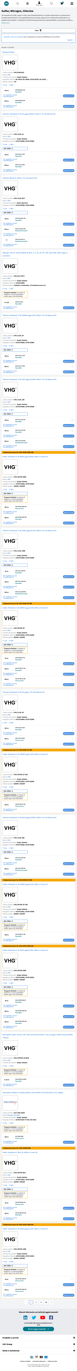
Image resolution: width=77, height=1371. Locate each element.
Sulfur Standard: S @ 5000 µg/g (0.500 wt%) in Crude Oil (25, 457)
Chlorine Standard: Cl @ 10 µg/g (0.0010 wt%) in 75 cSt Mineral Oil (29, 114)
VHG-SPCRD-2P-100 (21, 905)
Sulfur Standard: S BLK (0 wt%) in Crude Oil (20, 1152)
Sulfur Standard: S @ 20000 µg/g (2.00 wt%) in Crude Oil (25, 884)
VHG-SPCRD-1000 (20, 1249)
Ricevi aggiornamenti (37, 1329)
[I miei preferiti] (51, 3)
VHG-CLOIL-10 (19, 134)
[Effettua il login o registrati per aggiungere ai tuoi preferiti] (72, 90)
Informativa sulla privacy (39, 1361)
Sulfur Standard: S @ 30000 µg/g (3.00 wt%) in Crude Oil (25, 608)
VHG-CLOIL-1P (19, 336)
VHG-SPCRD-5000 (20, 477)
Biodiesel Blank (8, 52)
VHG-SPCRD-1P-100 (21, 774)
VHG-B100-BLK (19, 72)
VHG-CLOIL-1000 (19, 551)
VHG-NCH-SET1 (19, 276)
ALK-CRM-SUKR (19, 1113)
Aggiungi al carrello (69, 96)
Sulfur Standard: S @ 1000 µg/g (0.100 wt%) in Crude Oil (25, 1229)
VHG (8, 75)
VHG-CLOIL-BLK (19, 198)
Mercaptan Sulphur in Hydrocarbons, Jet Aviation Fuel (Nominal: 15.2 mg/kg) (33, 1092)
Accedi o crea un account (14, 37)
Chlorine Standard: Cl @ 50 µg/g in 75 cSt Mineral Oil (23, 692)
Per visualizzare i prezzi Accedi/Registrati (10, 95)
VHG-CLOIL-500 (19, 838)
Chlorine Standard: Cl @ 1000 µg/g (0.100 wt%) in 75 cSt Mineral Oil (29, 531)
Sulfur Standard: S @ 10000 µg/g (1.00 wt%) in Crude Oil (25, 754)
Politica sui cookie (52, 1361)
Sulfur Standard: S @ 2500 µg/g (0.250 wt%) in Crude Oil (25, 950)
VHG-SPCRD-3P (19, 628)
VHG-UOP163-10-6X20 (21, 1058)
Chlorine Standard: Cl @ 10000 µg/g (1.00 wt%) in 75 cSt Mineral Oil (29, 315)
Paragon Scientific (13, 1115)
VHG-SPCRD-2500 (20, 970)
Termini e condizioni (25, 1361)
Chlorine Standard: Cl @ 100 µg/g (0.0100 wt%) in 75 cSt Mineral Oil (29, 379)
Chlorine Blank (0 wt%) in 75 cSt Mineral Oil (20, 178)
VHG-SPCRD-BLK (20, 1173)
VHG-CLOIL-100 (19, 400)
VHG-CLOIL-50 (19, 712)
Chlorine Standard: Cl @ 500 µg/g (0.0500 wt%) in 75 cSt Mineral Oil (29, 817)
